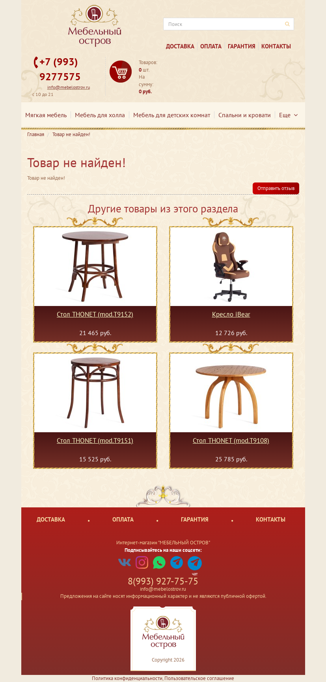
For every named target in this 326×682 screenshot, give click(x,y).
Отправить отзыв (275, 188)
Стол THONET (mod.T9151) (95, 441)
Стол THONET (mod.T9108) (231, 441)
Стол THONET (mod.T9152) (95, 315)
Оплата (211, 46)
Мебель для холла (100, 114)
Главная (35, 134)
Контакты (276, 46)
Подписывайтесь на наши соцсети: (163, 550)
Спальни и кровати (244, 114)
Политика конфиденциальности (127, 678)
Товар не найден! (71, 134)
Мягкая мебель (46, 114)
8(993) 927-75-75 (163, 581)
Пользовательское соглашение (199, 678)
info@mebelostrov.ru (68, 87)
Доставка (180, 46)
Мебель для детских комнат (171, 114)
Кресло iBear (231, 315)
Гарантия (241, 46)
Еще (288, 114)
